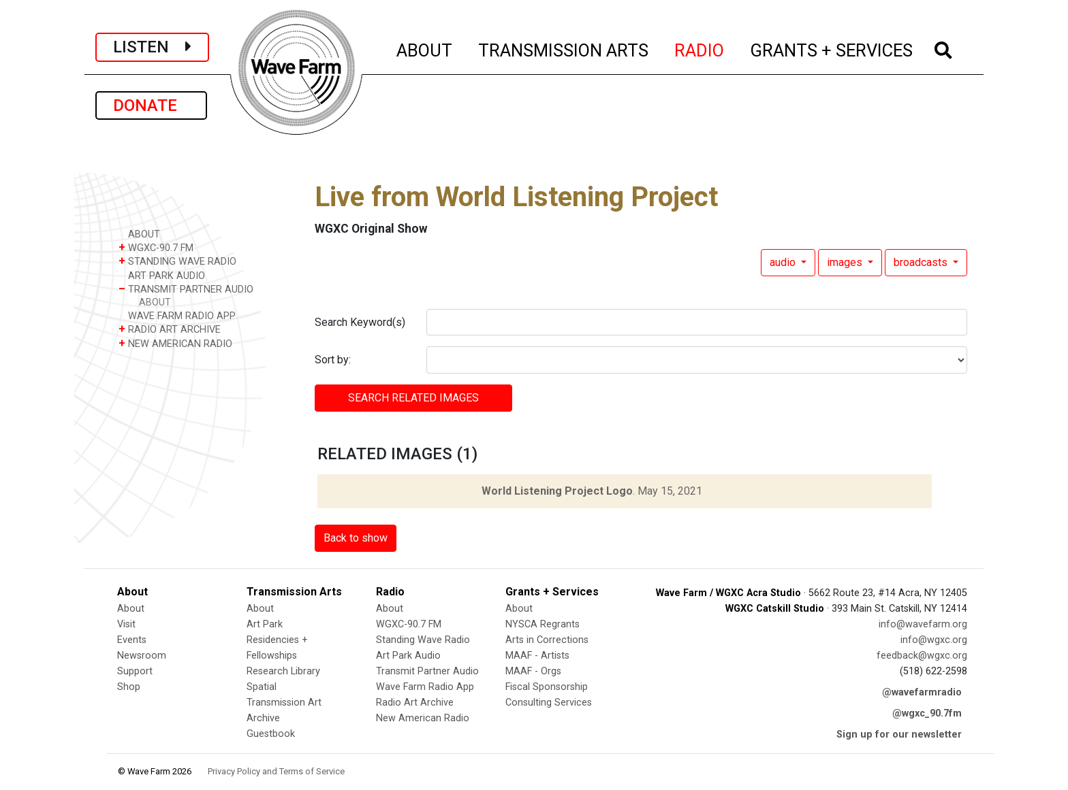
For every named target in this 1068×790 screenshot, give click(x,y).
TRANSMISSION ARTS (564, 48)
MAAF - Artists (537, 655)
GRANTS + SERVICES (832, 48)
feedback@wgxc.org (922, 655)
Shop (128, 687)
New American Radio (422, 718)
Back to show (356, 537)
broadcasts (922, 262)
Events (131, 640)
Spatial (262, 687)
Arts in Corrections (546, 640)
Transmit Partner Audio (427, 671)
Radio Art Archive (415, 702)
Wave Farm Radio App (425, 687)
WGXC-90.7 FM (156, 247)
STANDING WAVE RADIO (177, 260)
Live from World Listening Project (516, 197)
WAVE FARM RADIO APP (177, 315)
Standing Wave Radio (423, 640)
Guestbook (271, 734)
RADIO (699, 48)
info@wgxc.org (933, 640)
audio (784, 262)
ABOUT (425, 48)
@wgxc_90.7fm (927, 713)
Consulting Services (548, 702)
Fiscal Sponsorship (546, 687)
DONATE (151, 105)
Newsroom (141, 655)
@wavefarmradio (922, 692)
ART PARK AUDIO (162, 275)
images (846, 262)
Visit (126, 624)
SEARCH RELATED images (413, 397)
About (130, 608)
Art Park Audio (408, 655)
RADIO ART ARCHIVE (170, 329)
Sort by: (333, 359)
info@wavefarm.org (923, 624)
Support (135, 671)
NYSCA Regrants (542, 624)
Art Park (265, 624)
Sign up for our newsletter (899, 734)
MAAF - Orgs (533, 671)
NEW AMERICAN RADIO (175, 343)
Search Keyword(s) (360, 322)
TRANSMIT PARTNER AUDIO (186, 288)
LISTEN (152, 46)
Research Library (283, 671)
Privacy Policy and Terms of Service (276, 771)
